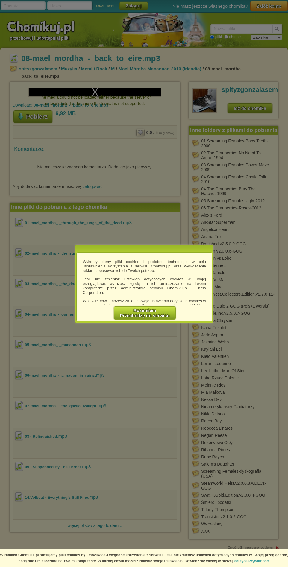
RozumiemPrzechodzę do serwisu (145, 313)
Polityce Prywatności (252, 561)
